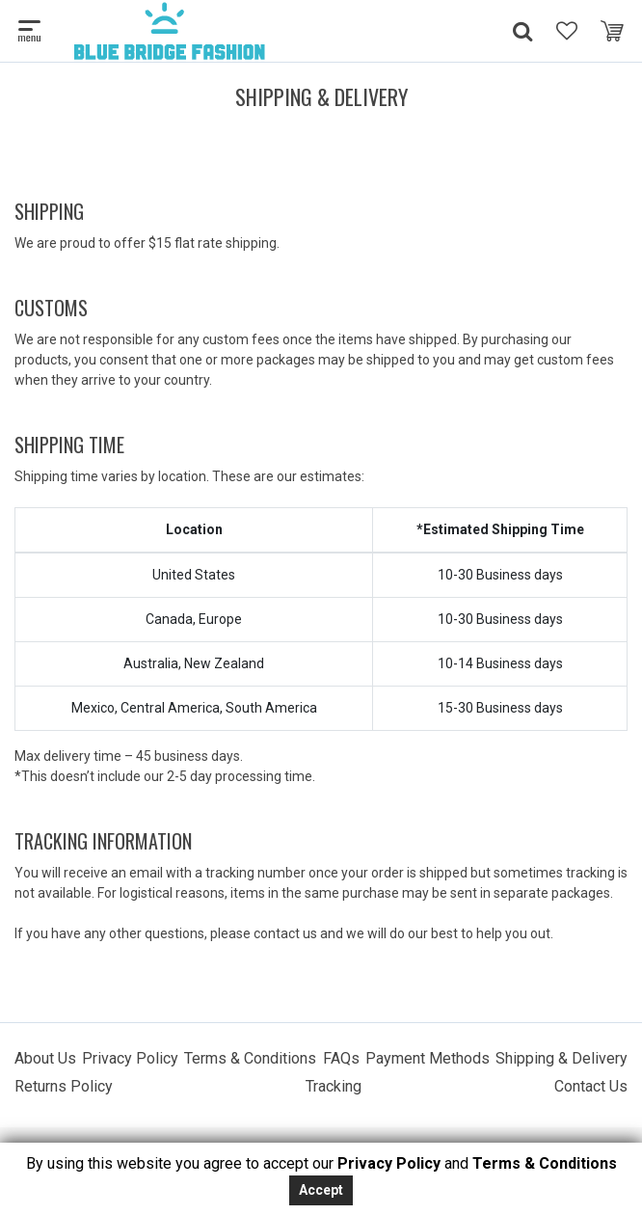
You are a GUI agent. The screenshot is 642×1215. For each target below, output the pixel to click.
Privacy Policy (130, 1058)
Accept (321, 1190)
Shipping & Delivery (561, 1058)
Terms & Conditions (250, 1058)
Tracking (333, 1086)
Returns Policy (63, 1086)
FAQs (341, 1058)
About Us (45, 1058)
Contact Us (591, 1086)
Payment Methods (427, 1058)
